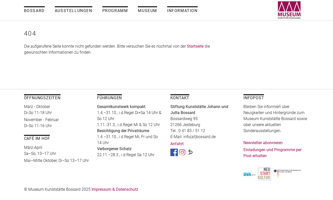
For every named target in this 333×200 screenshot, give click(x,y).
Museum (147, 10)
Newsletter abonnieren (263, 142)
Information (182, 10)
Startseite (195, 46)
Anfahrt (177, 143)
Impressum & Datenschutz (115, 189)
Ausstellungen (73, 10)
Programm (115, 10)
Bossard (34, 10)
